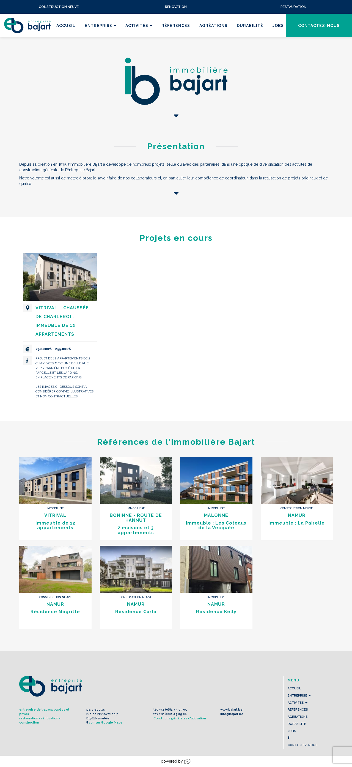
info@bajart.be (231, 714)
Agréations (213, 25)
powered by (176, 761)
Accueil (65, 25)
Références (175, 25)
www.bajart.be (231, 709)
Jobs (278, 25)
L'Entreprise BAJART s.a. (27, 25)
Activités (138, 25)
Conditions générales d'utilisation (179, 718)
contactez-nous (319, 25)
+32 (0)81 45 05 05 (173, 709)
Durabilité (250, 25)
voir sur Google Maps (105, 722)
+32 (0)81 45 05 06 (173, 714)
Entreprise (100, 25)
